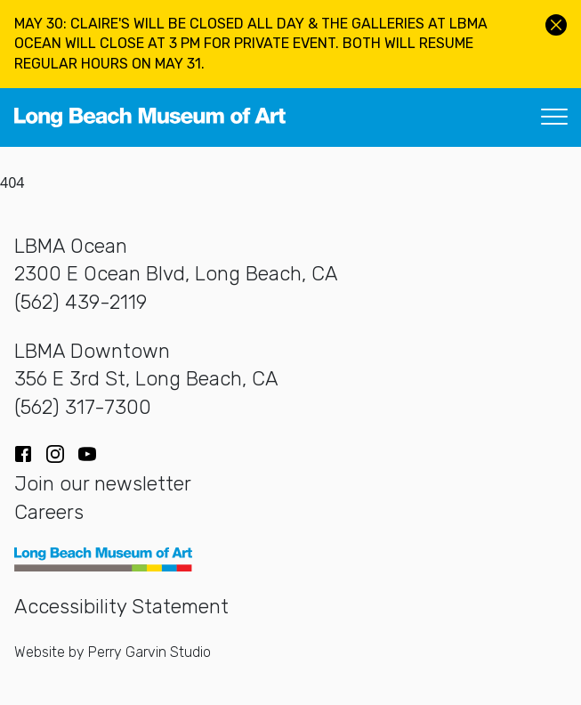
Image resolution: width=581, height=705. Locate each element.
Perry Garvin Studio (149, 652)
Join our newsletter (102, 484)
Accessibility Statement (121, 607)
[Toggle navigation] (554, 117)
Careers (49, 512)
